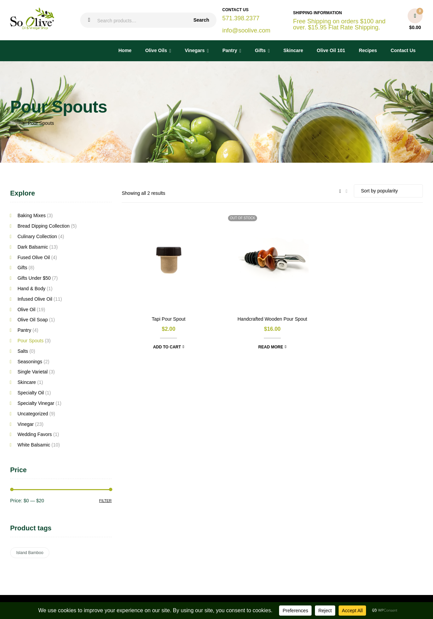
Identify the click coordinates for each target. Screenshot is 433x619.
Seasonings (30, 361)
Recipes (368, 50)
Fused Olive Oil (34, 257)
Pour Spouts (31, 340)
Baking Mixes (32, 215)
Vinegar (26, 424)
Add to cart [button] (167, 347)
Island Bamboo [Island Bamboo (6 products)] (29, 552)
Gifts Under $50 (34, 278)
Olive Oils (156, 50)
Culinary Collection (37, 236)
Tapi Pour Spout (169, 319)
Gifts (260, 50)
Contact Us (403, 50)
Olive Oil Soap (33, 319)
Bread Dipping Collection (44, 226)
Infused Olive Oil (35, 299)
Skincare (293, 50)
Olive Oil (27, 309)
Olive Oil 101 (331, 50)
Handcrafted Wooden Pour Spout (272, 319)
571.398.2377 (240, 18)
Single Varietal (33, 371)
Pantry (229, 50)
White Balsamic (34, 445)
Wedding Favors (35, 434)
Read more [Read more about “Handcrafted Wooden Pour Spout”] (270, 347)
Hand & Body (32, 288)
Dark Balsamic (33, 247)
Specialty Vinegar (36, 403)
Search (201, 20)
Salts (23, 351)
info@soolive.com (246, 30)
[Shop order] (388, 191)
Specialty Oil (31, 392)
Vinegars (195, 50)
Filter (105, 501)
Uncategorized (33, 413)
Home (125, 50)
